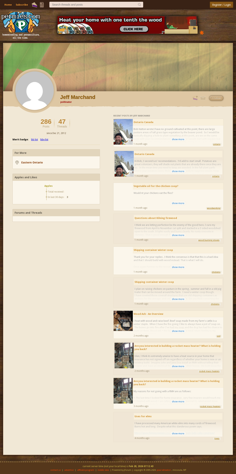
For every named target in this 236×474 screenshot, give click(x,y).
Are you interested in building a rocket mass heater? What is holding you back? (178, 347)
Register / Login (221, 4)
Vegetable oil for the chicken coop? (156, 186)
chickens (216, 272)
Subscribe (22, 4)
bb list (34, 139)
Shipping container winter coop (153, 250)
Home (8, 4)
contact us (55, 470)
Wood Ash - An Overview (148, 313)
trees (216, 438)
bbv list (44, 139)
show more (178, 139)
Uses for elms (143, 416)
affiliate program (85, 470)
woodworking (213, 208)
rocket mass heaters (209, 371)
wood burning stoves (208, 240)
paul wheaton (164, 470)
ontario (216, 144)
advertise (69, 470)
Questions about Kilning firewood (156, 218)
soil (218, 336)
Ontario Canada (143, 122)
